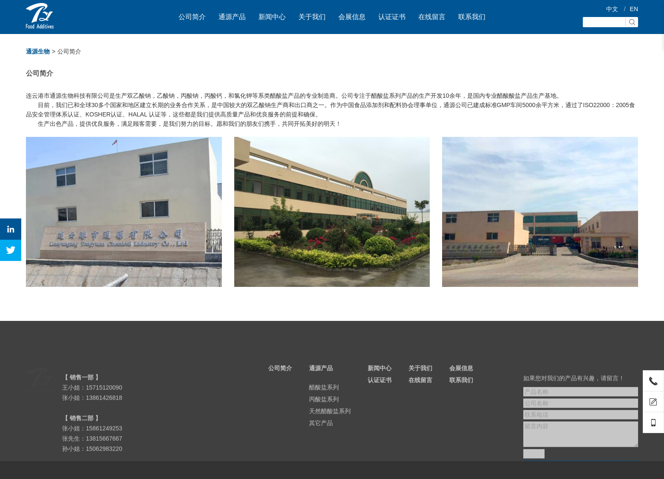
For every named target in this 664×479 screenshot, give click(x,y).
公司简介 (192, 16)
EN (634, 9)
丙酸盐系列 (324, 414)
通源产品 (232, 16)
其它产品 (321, 438)
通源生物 (38, 51)
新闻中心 (272, 16)
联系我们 (471, 16)
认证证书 (392, 16)
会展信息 (352, 16)
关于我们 (312, 16)
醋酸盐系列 (324, 403)
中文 (612, 9)
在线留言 (432, 16)
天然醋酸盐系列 (330, 426)
